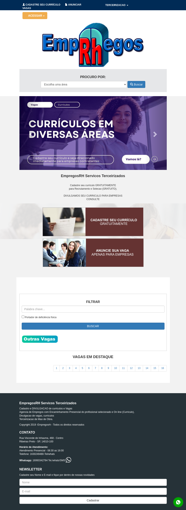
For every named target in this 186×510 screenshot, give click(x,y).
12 (131, 368)
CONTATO (153, 25)
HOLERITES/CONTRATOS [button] (121, 15)
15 (154, 368)
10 (115, 368)
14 (146, 368)
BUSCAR (93, 326)
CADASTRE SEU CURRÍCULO (41, 4)
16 (162, 368)
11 (123, 368)
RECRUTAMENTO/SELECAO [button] (123, 25)
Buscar (136, 84)
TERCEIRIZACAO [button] (116, 5)
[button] (30, 133)
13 (139, 368)
